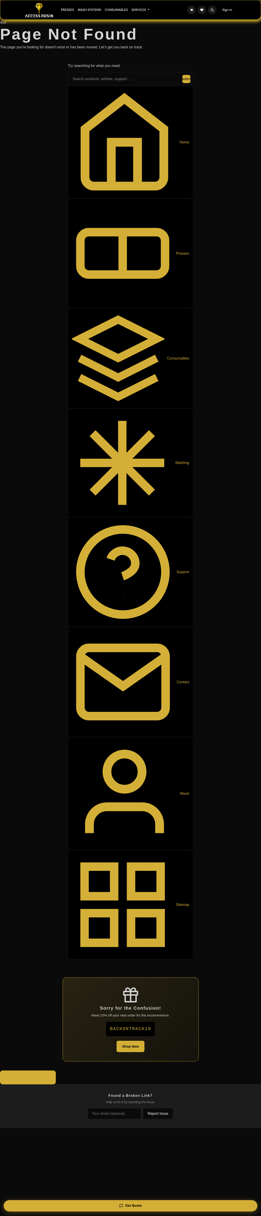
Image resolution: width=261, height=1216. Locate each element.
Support (130, 572)
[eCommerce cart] (191, 10)
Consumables (130, 358)
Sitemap (130, 904)
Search (186, 79)
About (130, 793)
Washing (130, 462)
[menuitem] (67, 10)
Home (130, 142)
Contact (130, 682)
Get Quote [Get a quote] (130, 1205)
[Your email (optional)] (114, 1113)
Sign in (227, 10)
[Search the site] (130, 79)
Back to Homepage (28, 1077)
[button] (212, 10)
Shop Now (130, 1046)
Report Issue (158, 1113)
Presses (130, 253)
